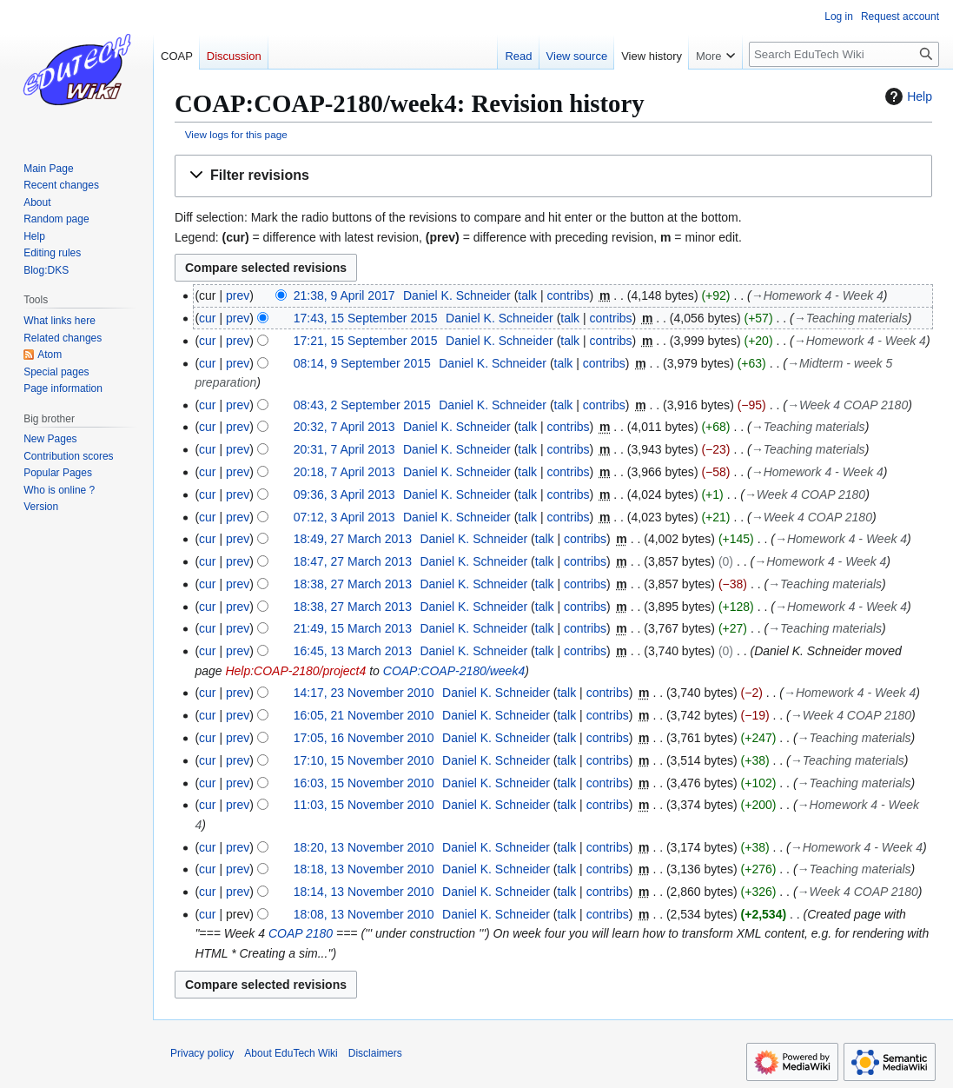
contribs (568, 295)
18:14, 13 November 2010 (364, 892)
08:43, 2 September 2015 (362, 405)
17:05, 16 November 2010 (364, 738)
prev (237, 295)
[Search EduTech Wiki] (844, 54)
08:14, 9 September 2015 (362, 363)
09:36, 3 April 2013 (344, 494)
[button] (553, 176)
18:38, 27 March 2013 (353, 584)
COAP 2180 (300, 933)
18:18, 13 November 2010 (364, 869)
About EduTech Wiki (290, 1053)
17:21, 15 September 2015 (366, 341)
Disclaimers (375, 1053)
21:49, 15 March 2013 (353, 628)
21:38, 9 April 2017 (344, 295)
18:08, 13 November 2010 (364, 914)
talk (527, 295)
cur (207, 318)
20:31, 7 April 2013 (344, 449)
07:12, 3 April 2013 (344, 517)
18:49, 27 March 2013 (353, 539)
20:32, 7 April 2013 (344, 427)
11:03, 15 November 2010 (364, 805)
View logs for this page (236, 134)
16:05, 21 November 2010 (364, 715)
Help (906, 96)
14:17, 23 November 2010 (364, 693)
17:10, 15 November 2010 (364, 760)
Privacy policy (202, 1053)
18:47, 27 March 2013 (353, 561)
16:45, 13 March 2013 (353, 651)
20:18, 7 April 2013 (344, 472)
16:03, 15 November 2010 (364, 783)
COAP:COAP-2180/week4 (454, 671)
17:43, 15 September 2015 (366, 318)
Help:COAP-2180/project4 (295, 671)
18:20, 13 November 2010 (364, 847)
